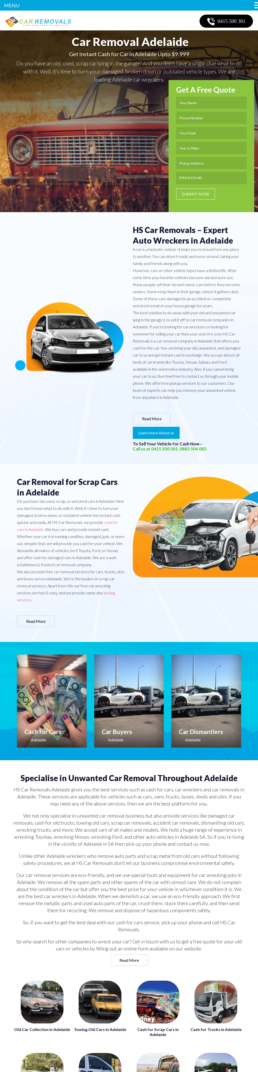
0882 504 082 (193, 448)
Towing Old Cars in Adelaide (100, 1029)
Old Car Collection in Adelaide (42, 1029)
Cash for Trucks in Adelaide (216, 1029)
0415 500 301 (226, 21)
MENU (12, 5)
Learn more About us (156, 432)
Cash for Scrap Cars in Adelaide (158, 1032)
